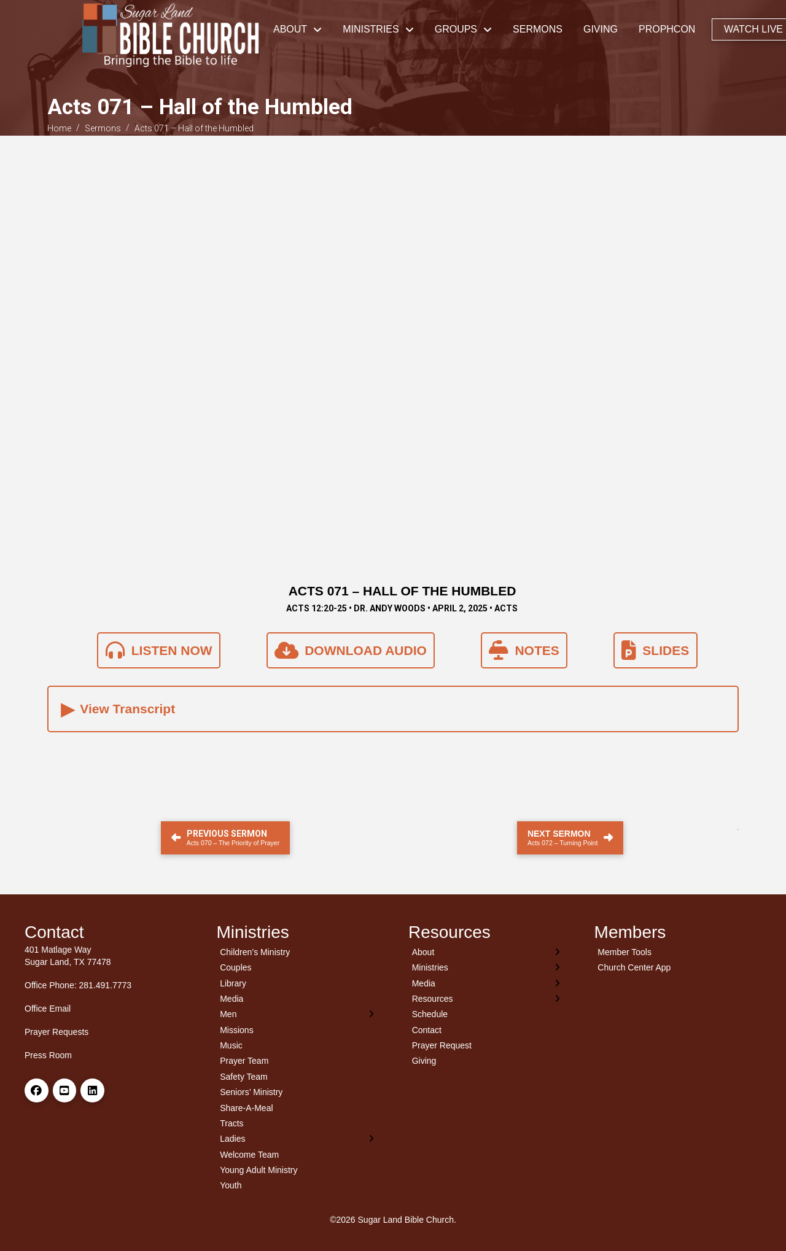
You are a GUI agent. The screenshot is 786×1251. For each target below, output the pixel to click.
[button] (393, 709)
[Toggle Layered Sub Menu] (297, 1014)
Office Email (48, 1008)
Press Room (48, 1055)
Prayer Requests (56, 1032)
